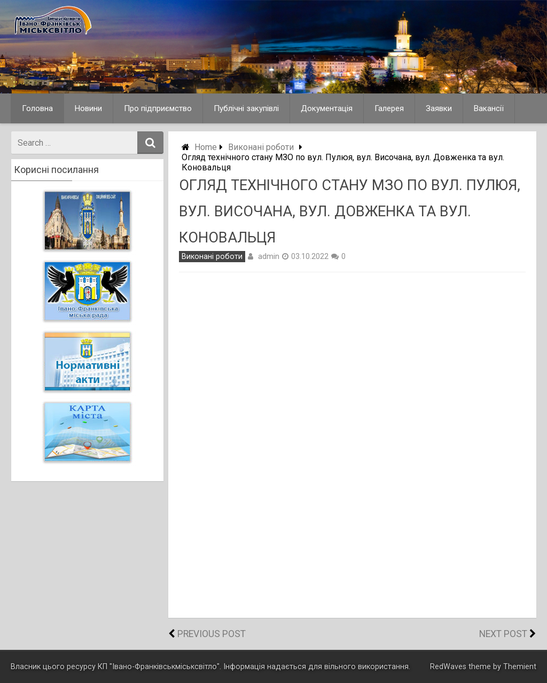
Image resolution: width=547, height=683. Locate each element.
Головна (37, 108)
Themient (519, 666)
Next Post (503, 634)
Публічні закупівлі (246, 108)
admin (268, 256)
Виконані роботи (261, 147)
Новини (88, 108)
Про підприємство (158, 108)
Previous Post (211, 634)
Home (205, 147)
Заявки (439, 108)
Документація (327, 108)
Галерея (389, 108)
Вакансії (489, 108)
